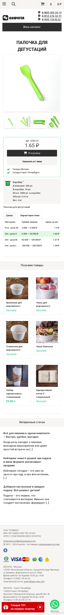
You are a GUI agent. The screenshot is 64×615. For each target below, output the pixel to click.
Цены (9, 215)
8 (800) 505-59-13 (52, 12)
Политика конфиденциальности (19, 541)
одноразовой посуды (49, 544)
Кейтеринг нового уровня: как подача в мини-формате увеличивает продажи (27, 462)
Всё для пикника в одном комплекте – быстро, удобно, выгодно (26, 435)
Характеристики (29, 215)
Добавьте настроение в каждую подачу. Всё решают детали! (24, 488)
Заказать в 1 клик (32, 161)
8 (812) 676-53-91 (52, 16)
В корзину (32, 153)
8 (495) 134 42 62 (51, 19)
